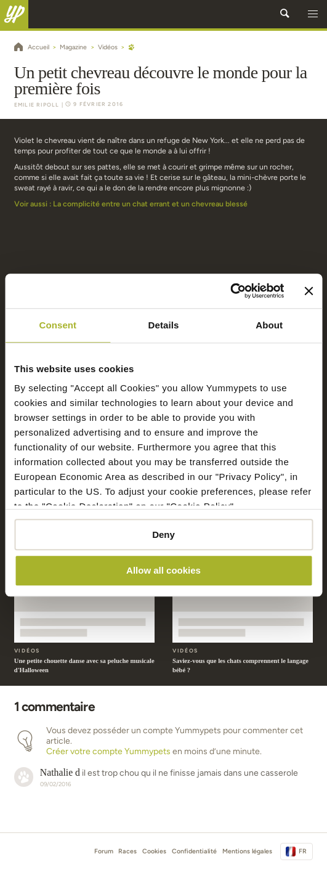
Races (127, 851)
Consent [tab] (57, 325)
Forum (103, 851)
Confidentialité (194, 851)
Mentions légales (247, 851)
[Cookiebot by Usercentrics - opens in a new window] (231, 291)
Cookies (154, 851)
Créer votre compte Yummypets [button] (108, 751)
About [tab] (269, 325)
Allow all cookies (163, 571)
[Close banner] (308, 291)
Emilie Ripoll (37, 105)
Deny (163, 534)
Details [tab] (163, 325)
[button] (313, 14)
